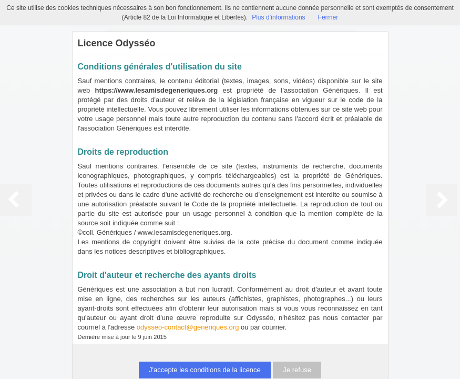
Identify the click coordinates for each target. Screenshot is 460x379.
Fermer (328, 17)
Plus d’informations (278, 17)
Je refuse (297, 370)
